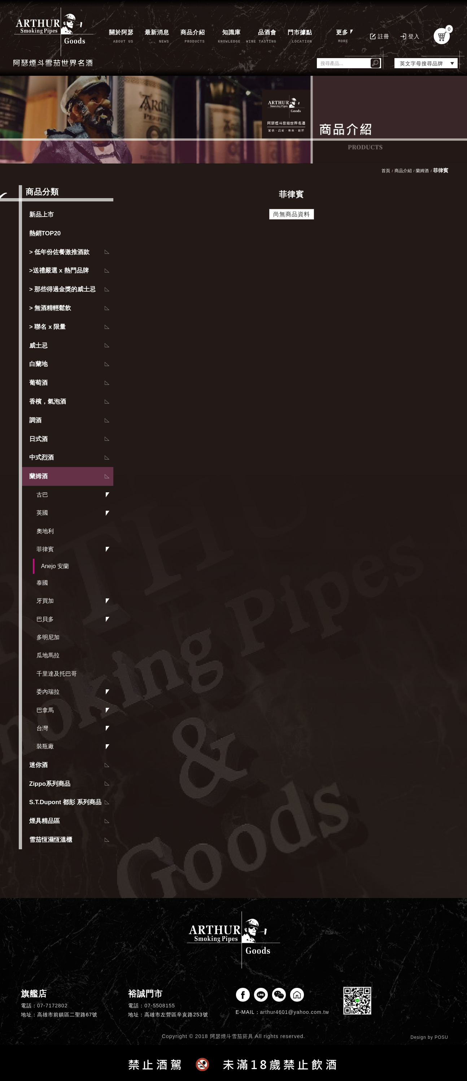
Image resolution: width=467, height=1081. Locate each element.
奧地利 (45, 531)
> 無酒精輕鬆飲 (50, 308)
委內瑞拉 (48, 692)
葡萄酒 (38, 382)
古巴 (42, 495)
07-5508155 (159, 1005)
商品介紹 (403, 170)
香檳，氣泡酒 (47, 401)
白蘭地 (38, 364)
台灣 (42, 728)
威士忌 (38, 345)
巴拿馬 (45, 710)
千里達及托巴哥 (56, 674)
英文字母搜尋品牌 (421, 63)
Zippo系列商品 (49, 783)
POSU (441, 1037)
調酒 (35, 420)
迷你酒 (38, 765)
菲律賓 (45, 549)
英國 (42, 513)
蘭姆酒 (38, 476)
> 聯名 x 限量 (47, 326)
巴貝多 (45, 619)
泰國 (42, 583)
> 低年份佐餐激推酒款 (59, 252)
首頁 (385, 170)
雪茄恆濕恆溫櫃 (50, 839)
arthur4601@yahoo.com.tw (294, 1012)
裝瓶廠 (45, 746)
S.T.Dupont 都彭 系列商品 (65, 802)
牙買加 (45, 601)
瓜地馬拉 (48, 655)
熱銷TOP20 (45, 233)
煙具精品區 (44, 821)
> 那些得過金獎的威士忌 (62, 289)
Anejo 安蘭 (55, 566)
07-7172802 (52, 1005)
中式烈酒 (41, 457)
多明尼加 (48, 637)
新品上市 (41, 214)
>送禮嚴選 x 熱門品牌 (59, 270)
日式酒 (38, 439)
